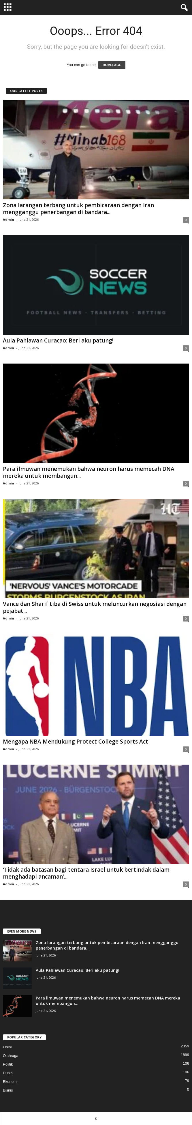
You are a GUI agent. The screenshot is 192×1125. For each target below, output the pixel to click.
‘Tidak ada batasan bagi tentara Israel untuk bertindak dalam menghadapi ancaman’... (86, 873)
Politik (8, 1064)
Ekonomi (10, 1081)
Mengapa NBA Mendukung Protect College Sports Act (75, 741)
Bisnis (8, 1090)
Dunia (8, 1073)
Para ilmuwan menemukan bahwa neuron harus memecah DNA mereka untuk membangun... (88, 472)
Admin (8, 219)
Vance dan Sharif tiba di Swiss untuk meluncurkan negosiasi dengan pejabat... (95, 607)
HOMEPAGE (112, 65)
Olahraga (10, 1055)
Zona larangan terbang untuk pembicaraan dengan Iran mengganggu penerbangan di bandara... (78, 208)
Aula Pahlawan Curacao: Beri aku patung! (58, 340)
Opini (7, 1047)
